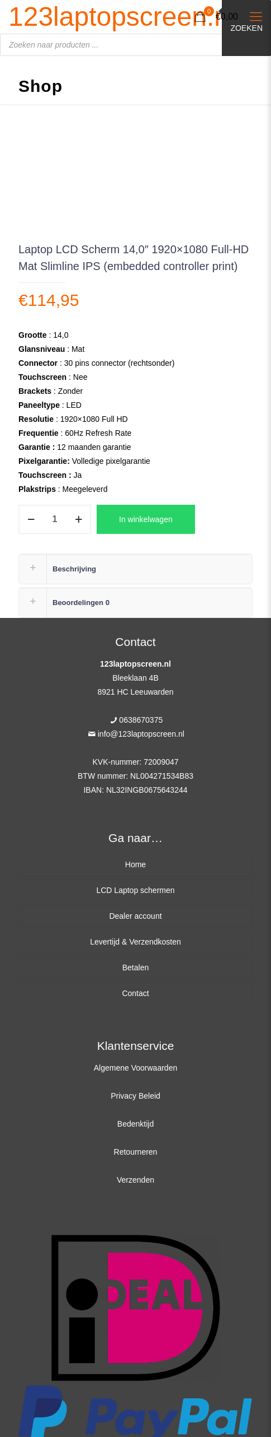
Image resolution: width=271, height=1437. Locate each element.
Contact (135, 993)
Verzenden (135, 1179)
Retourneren (136, 1151)
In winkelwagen (146, 519)
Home (135, 864)
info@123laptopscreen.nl (141, 733)
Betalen (135, 967)
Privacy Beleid (135, 1095)
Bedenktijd (135, 1123)
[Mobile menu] (255, 16)
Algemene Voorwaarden (135, 1067)
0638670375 (141, 719)
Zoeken (246, 28)
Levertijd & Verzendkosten (135, 941)
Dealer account (135, 916)
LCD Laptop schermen (135, 890)
